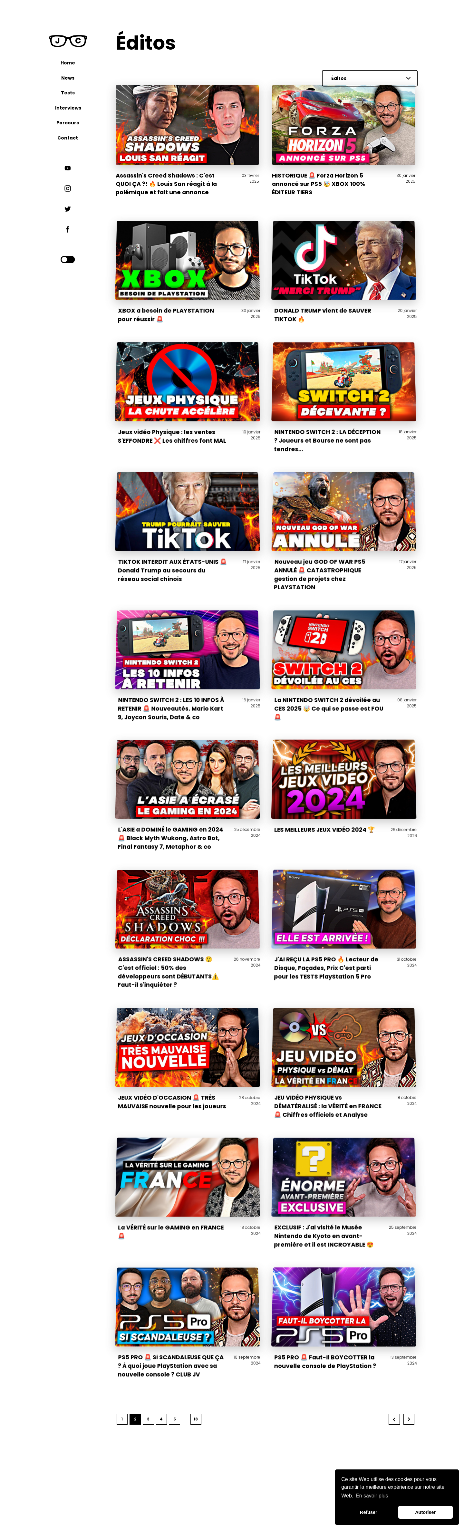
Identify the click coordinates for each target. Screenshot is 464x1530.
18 (196, 1419)
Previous (394, 1419)
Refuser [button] (368, 1512)
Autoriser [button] (425, 1512)
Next (409, 1419)
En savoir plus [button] (372, 1495)
